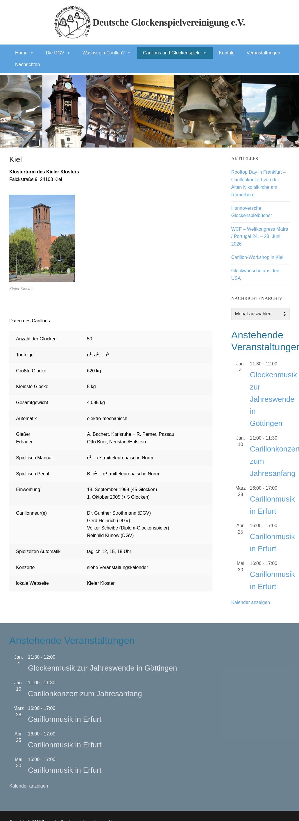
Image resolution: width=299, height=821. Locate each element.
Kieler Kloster (100, 583)
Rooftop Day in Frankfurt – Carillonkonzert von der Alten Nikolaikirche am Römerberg (258, 183)
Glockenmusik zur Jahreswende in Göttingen (273, 399)
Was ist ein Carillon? (107, 52)
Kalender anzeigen (250, 602)
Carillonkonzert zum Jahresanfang (85, 694)
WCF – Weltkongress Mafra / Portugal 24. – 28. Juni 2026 (259, 237)
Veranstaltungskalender (123, 567)
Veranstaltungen (263, 52)
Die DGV (58, 52)
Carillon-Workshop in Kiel (257, 257)
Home (24, 52)
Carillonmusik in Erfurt (64, 719)
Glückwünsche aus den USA (255, 274)
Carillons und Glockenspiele (175, 52)
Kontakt (226, 52)
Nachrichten (27, 64)
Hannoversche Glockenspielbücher (251, 212)
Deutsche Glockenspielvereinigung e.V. (169, 22)
